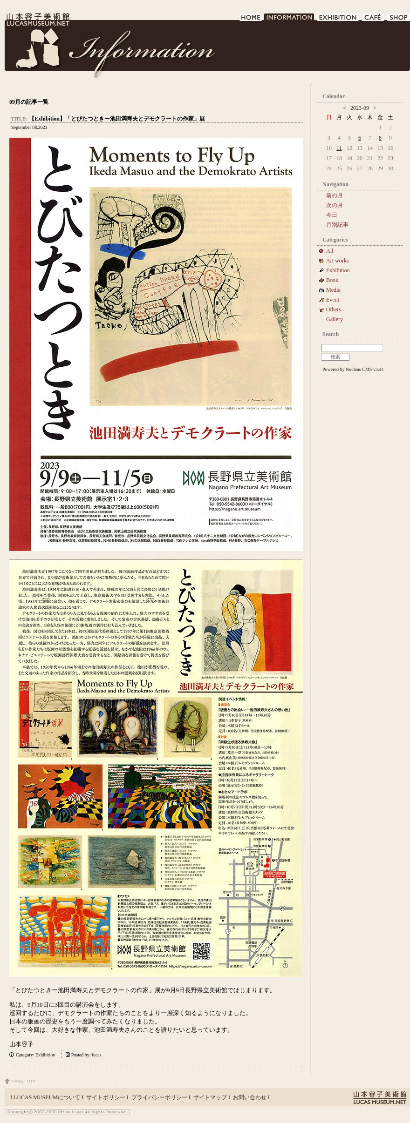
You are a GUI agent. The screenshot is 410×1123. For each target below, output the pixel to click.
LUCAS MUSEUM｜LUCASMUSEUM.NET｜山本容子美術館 (37, 19)
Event (332, 299)
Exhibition (45, 1054)
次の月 (334, 205)
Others (333, 309)
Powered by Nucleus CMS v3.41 (352, 369)
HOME (250, 19)
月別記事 (337, 225)
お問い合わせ (249, 1097)
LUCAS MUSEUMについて (47, 1097)
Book (335, 280)
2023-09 (359, 108)
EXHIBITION (338, 19)
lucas (97, 1054)
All (329, 251)
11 (339, 148)
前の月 (334, 195)
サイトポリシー (105, 1097)
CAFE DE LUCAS (373, 19)
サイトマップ (210, 1097)
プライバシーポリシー (159, 1097)
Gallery (334, 319)
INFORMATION (289, 19)
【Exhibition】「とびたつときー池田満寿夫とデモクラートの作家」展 (117, 118)
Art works (337, 260)
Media (336, 290)
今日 (331, 215)
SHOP (398, 19)
